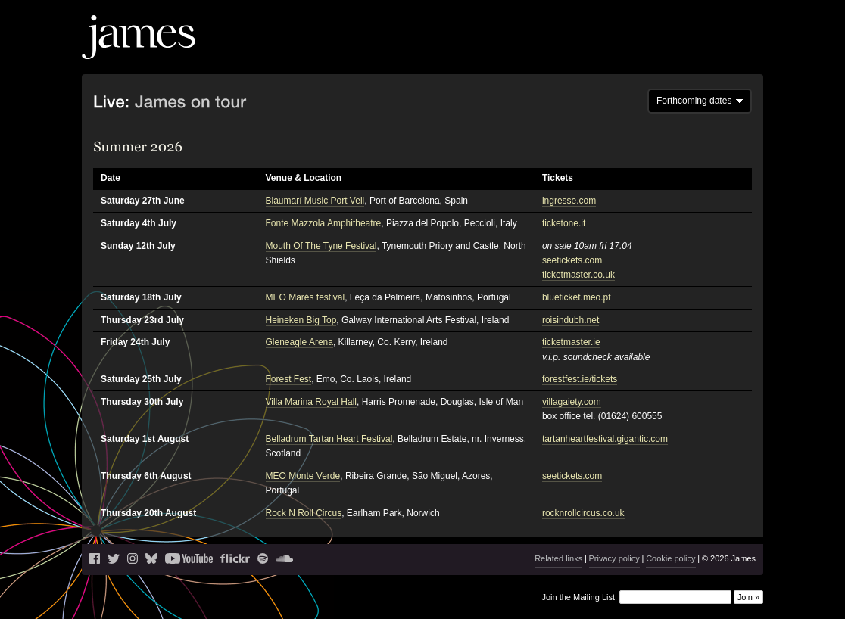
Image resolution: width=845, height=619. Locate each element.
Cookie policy (670, 558)
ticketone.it (563, 223)
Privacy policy (614, 558)
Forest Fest (289, 379)
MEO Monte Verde (303, 476)
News (503, 49)
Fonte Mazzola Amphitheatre (324, 223)
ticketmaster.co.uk (578, 274)
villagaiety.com (571, 402)
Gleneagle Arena (299, 342)
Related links (558, 558)
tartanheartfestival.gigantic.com (605, 439)
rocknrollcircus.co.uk (583, 513)
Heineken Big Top (301, 320)
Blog (567, 49)
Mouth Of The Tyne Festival (321, 246)
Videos (648, 49)
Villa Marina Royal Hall (311, 402)
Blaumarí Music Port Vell (315, 200)
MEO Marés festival (305, 297)
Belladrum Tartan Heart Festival (329, 439)
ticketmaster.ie (571, 342)
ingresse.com (569, 200)
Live (538, 49)
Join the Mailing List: (579, 597)
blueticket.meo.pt (576, 297)
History (693, 49)
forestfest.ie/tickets (579, 379)
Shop (735, 49)
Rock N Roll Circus (304, 513)
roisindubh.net (570, 320)
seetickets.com (572, 260)
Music (604, 49)
